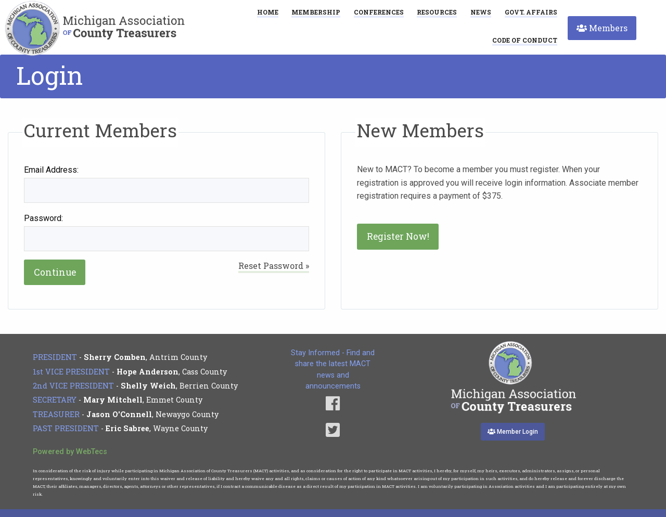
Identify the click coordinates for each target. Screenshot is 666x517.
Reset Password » (273, 265)
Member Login (513, 431)
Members (602, 27)
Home (267, 12)
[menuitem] (524, 40)
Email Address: (51, 170)
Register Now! (398, 236)
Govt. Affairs (531, 12)
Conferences (379, 12)
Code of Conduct (524, 40)
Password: (43, 218)
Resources (437, 12)
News (480, 12)
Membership (315, 12)
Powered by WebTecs (70, 451)
